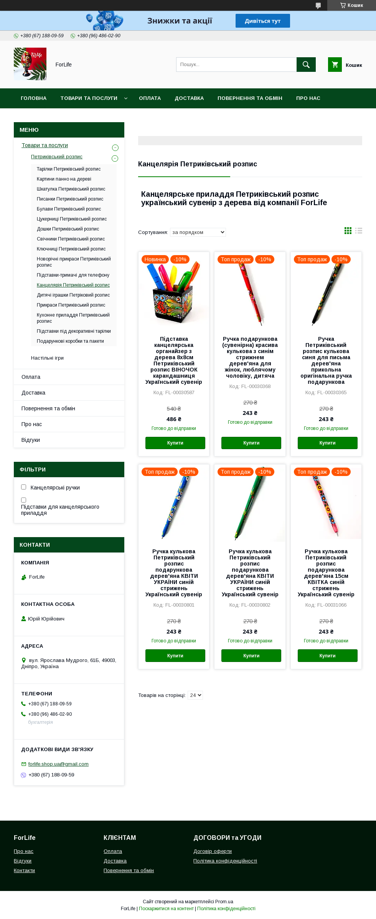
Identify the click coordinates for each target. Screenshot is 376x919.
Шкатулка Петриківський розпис (71, 189)
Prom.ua (224, 901)
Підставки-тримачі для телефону (73, 275)
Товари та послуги (88, 98)
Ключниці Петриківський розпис (71, 249)
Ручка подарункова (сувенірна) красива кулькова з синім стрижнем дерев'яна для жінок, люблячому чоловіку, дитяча (250, 357)
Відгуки (30, 440)
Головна (33, 98)
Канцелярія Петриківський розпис (73, 285)
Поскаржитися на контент (166, 908)
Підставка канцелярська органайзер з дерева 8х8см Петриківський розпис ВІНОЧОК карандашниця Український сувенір (173, 360)
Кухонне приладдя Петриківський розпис (73, 318)
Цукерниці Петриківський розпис (72, 219)
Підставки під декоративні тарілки (74, 331)
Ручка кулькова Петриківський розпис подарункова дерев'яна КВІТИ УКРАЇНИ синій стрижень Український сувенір (173, 572)
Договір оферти (212, 851)
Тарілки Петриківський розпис (69, 169)
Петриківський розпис (56, 156)
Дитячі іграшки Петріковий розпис (73, 295)
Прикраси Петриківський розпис (71, 305)
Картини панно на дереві (64, 179)
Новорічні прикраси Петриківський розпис (74, 262)
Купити (175, 443)
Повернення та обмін (250, 98)
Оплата (150, 98)
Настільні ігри (47, 358)
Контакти (35, 118)
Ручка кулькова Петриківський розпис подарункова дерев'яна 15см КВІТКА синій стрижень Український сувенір (326, 572)
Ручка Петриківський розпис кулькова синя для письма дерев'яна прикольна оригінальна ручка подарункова (326, 360)
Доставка (189, 98)
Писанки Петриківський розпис (70, 199)
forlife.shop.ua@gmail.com (58, 764)
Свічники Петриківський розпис (71, 239)
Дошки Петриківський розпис (68, 229)
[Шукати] (306, 64)
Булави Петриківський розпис (69, 209)
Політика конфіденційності (225, 861)
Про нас (308, 98)
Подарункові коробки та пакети (70, 341)
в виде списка (358, 232)
